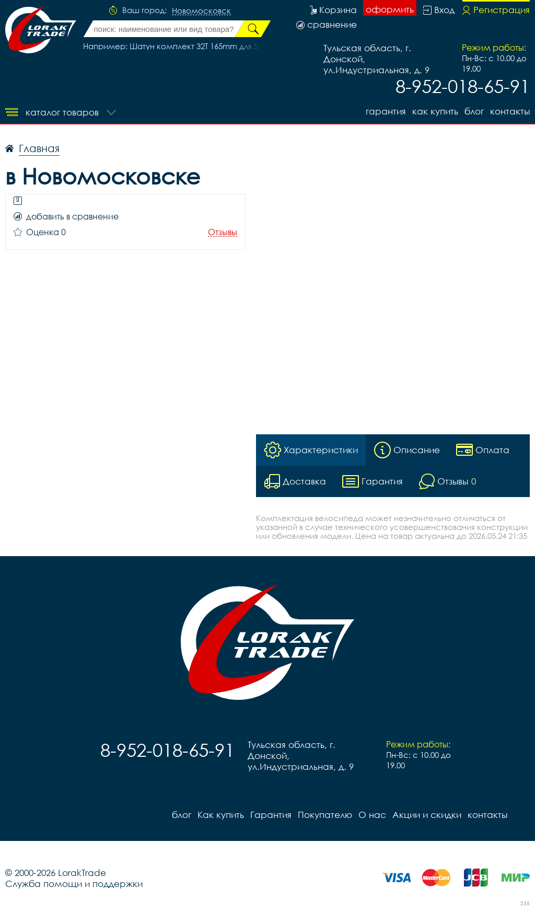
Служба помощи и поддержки (74, 883)
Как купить (435, 111)
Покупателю (325, 814)
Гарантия (386, 111)
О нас (372, 814)
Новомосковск (201, 11)
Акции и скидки (426, 814)
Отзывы (222, 232)
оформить (390, 9)
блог (474, 111)
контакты (510, 111)
